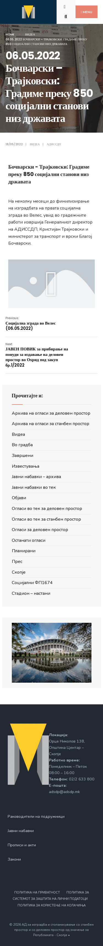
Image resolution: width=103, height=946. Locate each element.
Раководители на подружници (36, 816)
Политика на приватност (37, 893)
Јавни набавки (21, 830)
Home (10, 34)
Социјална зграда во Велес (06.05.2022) (30, 323)
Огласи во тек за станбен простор (46, 519)
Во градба (22, 445)
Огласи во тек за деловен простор (47, 509)
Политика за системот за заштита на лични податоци (51, 896)
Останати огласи (28, 540)
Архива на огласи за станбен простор (50, 424)
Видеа (30, 34)
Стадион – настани (31, 593)
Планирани (23, 551)
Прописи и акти (22, 845)
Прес (17, 562)
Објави (19, 498)
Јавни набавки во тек (34, 487)
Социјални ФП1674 (32, 583)
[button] (51, 284)
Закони (14, 859)
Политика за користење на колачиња (52, 905)
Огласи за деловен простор (40, 530)
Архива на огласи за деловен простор (51, 413)
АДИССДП (54, 144)
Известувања (25, 466)
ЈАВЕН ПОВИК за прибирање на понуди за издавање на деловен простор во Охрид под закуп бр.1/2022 (36, 355)
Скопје (19, 572)
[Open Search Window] (66, 16)
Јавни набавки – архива (36, 477)
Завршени (22, 456)
